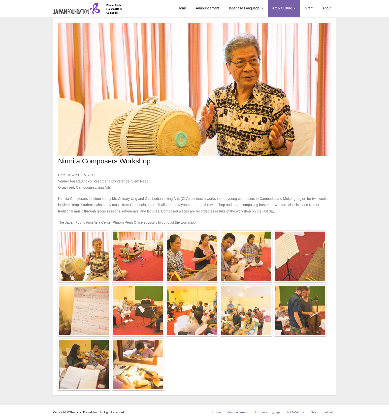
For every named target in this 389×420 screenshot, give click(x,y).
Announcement (237, 412)
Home (216, 412)
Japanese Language (267, 412)
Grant (315, 412)
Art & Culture (295, 412)
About (329, 412)
